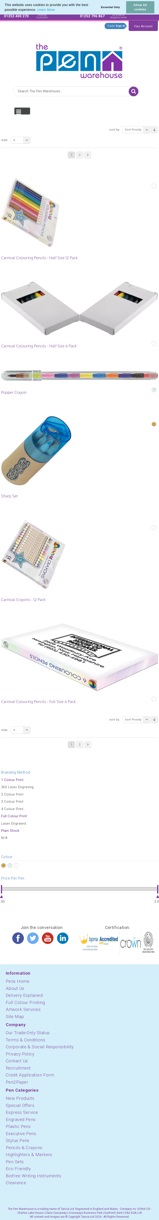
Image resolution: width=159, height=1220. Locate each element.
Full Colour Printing (25, 1002)
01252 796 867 (92, 16)
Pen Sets (15, 1161)
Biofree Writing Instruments (33, 1175)
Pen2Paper (17, 1082)
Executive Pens (21, 1133)
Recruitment (18, 1068)
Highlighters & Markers (29, 1154)
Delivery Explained (24, 995)
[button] (56, 10)
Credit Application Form (30, 1075)
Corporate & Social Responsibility (40, 1046)
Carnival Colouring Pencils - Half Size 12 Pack (39, 257)
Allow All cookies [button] (140, 7)
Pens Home (17, 981)
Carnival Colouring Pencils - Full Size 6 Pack (38, 701)
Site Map (15, 1016)
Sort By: (114, 129)
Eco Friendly (18, 1168)
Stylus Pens (17, 1140)
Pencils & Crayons (24, 1147)
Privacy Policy (20, 1054)
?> (3, 866)
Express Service (22, 1112)
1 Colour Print (12, 780)
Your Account (143, 26)
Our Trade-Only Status (28, 1032)
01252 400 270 (16, 16)
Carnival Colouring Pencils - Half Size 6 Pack (39, 346)
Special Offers (20, 1105)
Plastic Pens (18, 1126)
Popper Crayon (14, 392)
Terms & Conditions (25, 1040)
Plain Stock (10, 831)
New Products (20, 1098)
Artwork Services (23, 1009)
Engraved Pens (21, 1119)
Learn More (46, 10)
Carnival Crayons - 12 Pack (23, 599)
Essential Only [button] (110, 7)
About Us (15, 988)
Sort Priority (137, 129)
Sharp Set (9, 496)
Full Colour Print (14, 816)
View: (4, 140)
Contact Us (17, 1061)
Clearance (16, 1182)
